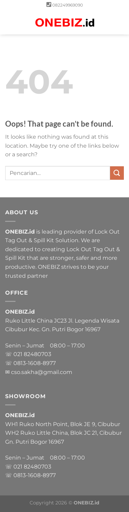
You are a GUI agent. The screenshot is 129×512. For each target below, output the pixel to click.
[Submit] (117, 173)
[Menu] (9, 22)
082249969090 (67, 5)
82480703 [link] (37, 354)
